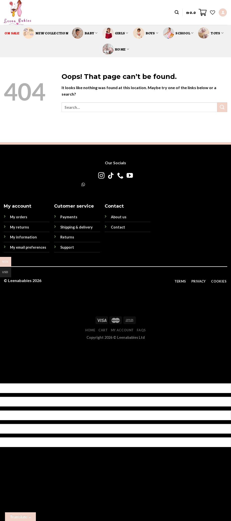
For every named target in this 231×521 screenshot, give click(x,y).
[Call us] (120, 176)
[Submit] (222, 107)
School (178, 33)
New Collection (46, 33)
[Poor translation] (31, 374)
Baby (85, 33)
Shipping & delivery (76, 227)
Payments (68, 217)
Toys (211, 33)
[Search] (177, 12)
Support (67, 247)
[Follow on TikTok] (111, 176)
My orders (18, 217)
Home (115, 49)
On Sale (11, 33)
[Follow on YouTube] (130, 176)
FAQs (141, 330)
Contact (118, 227)
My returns (19, 227)
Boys (145, 33)
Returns (67, 237)
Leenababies (20, 280)
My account (122, 330)
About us (118, 217)
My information (23, 237)
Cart (103, 330)
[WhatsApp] (83, 184)
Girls (115, 33)
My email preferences (28, 247)
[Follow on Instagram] (101, 176)
